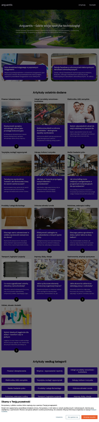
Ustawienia (59, 417)
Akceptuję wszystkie (89, 417)
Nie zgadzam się (73, 417)
